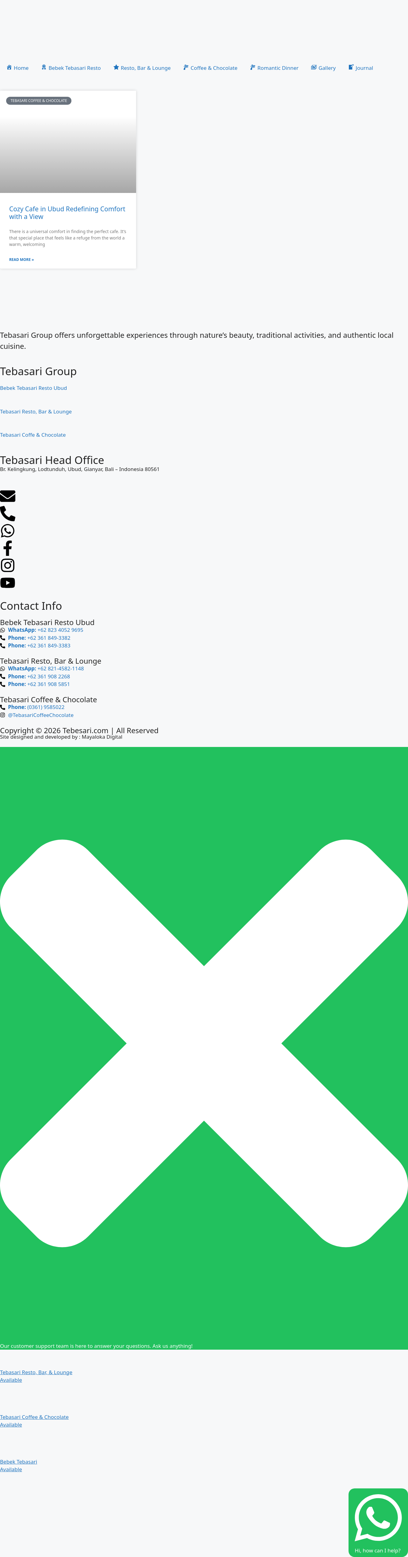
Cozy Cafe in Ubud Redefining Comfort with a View (67, 213)
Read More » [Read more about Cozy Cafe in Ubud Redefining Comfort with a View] (21, 259)
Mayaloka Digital (102, 736)
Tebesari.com (85, 730)
